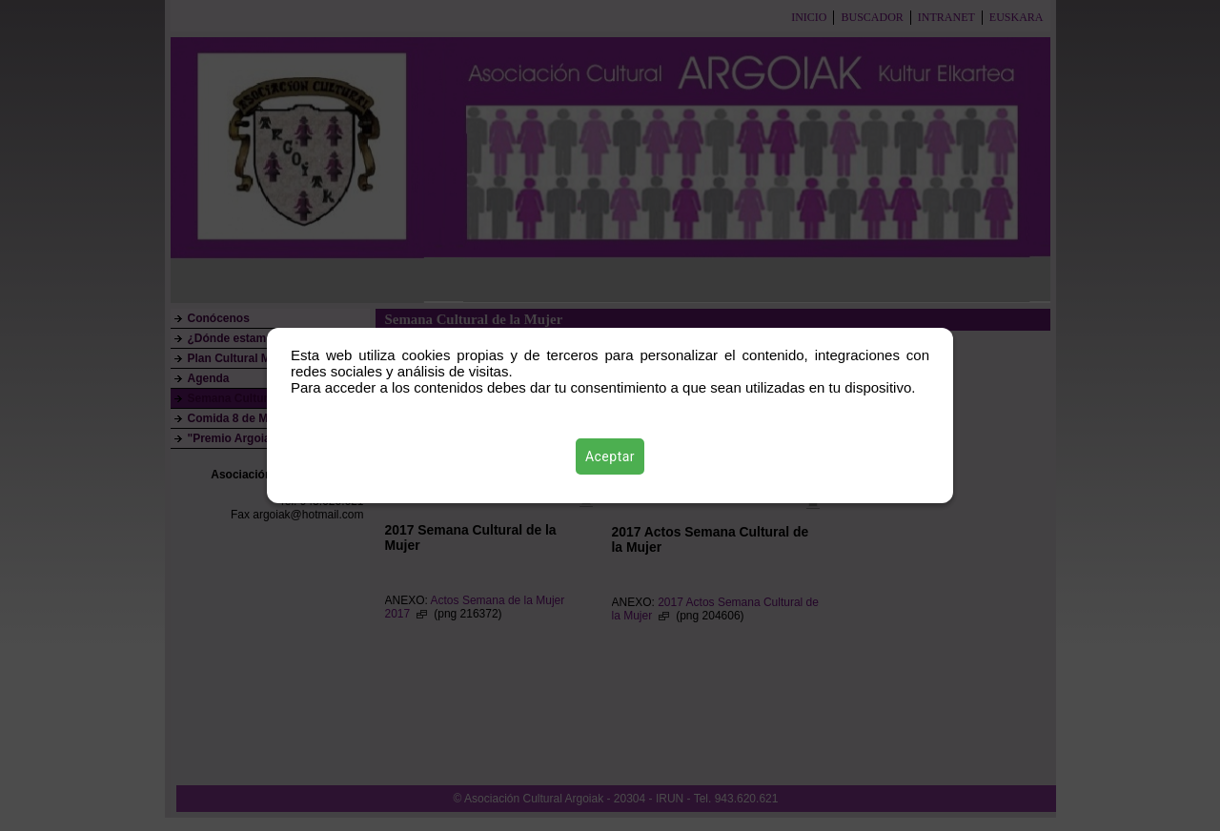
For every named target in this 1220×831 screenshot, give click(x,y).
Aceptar (610, 456)
